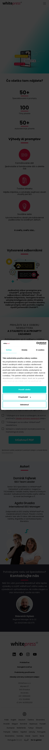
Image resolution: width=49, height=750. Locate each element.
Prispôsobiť (24, 397)
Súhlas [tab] (9, 350)
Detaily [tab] (24, 350)
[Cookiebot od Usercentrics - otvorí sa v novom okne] (36, 343)
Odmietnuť (24, 404)
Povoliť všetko (24, 389)
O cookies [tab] (40, 350)
